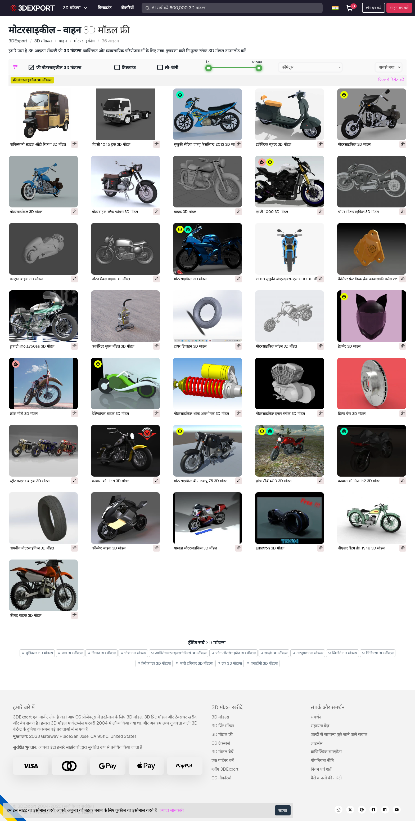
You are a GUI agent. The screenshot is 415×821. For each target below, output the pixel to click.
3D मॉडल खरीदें (227, 707)
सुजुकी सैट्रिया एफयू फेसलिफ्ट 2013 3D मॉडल (206, 144)
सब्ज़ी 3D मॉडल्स (274, 653)
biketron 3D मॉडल (270, 548)
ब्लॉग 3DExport (224, 769)
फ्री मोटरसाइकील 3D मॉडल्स (55, 68)
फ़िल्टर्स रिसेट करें (391, 80)
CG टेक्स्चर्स (220, 743)
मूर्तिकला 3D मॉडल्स (37, 653)
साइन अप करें (399, 7)
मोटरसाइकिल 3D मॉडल (354, 144)
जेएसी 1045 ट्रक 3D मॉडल (111, 144)
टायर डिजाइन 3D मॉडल (190, 346)
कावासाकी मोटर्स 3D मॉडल (110, 480)
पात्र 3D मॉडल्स (70, 653)
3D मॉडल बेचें (222, 752)
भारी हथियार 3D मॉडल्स (194, 663)
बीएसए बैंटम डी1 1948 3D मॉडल (361, 548)
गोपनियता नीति (322, 760)
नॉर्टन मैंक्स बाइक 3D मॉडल (111, 279)
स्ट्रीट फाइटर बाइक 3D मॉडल (29, 480)
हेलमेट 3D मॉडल (349, 346)
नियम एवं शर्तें (321, 769)
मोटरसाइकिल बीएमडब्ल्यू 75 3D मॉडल (200, 480)
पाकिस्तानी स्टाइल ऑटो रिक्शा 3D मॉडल (38, 144)
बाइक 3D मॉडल (185, 211)
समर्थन (316, 717)
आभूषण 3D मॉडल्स (307, 653)
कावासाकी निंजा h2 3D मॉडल (359, 480)
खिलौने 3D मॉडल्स (342, 653)
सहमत (282, 810)
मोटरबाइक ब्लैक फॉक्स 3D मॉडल (115, 211)
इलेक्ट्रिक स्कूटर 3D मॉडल (273, 144)
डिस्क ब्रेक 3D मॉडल (352, 413)
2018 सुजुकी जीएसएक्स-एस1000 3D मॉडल (288, 279)
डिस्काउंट (125, 68)
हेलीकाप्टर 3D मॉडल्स (154, 663)
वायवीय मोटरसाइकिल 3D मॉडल (32, 548)
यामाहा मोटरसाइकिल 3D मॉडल (195, 548)
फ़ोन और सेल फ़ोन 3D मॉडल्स (233, 653)
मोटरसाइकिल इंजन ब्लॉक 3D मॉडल (280, 413)
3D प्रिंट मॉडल (222, 726)
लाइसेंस (317, 743)
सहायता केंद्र (320, 726)
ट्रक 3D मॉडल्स (229, 663)
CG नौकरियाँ (221, 778)
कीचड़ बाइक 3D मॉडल (25, 615)
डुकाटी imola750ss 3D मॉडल (32, 346)
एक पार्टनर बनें (222, 760)
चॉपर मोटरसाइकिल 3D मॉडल (358, 211)
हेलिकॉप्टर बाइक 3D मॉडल (110, 413)
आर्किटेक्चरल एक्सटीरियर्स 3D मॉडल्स (178, 653)
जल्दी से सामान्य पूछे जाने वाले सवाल (339, 734)
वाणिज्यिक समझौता (326, 752)
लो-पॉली (167, 68)
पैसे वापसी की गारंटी (326, 778)
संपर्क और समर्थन (328, 707)
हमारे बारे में (24, 707)
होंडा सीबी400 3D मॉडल (273, 480)
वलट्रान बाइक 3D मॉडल (26, 279)
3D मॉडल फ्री (222, 734)
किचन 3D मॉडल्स (101, 653)
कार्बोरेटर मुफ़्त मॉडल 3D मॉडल (113, 346)
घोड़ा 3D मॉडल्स (133, 653)
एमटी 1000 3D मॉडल (272, 211)
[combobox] (310, 67)
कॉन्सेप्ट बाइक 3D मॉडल (108, 548)
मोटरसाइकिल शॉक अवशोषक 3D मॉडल (201, 413)
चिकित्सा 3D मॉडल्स (378, 653)
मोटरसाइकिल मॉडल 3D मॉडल (276, 346)
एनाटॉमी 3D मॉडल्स (262, 663)
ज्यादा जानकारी (172, 810)
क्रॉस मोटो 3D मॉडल (24, 413)
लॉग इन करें (373, 7)
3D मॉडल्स (220, 717)
